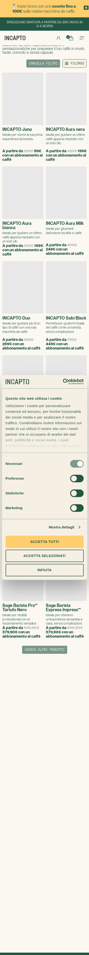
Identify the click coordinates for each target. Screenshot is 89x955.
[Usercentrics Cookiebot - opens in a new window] (63, 382)
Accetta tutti (44, 542)
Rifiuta (44, 570)
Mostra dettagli (61, 527)
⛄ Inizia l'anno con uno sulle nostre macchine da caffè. (43, 9)
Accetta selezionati (44, 556)
